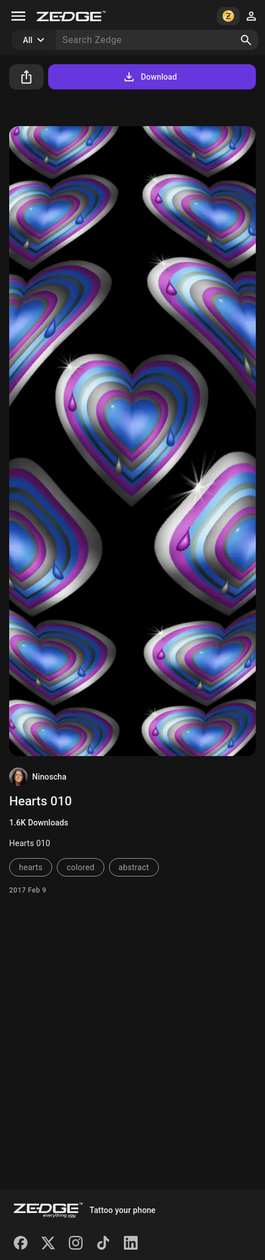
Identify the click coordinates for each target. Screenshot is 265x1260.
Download (149, 77)
